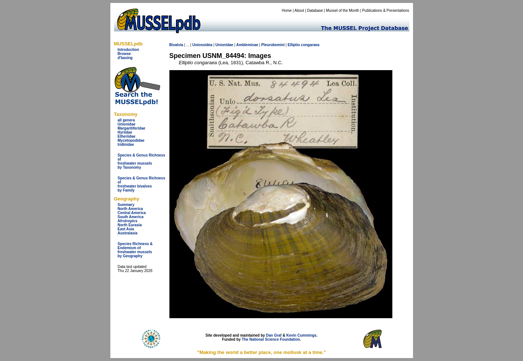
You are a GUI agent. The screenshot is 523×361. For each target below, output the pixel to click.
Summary (126, 205)
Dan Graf (274, 335)
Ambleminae (247, 45)
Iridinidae (126, 144)
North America (130, 209)
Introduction (128, 50)
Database (315, 10)
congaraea (310, 45)
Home (287, 10)
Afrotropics (128, 221)
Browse (124, 54)
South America (131, 217)
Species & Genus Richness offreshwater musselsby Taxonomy (141, 161)
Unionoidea (202, 45)
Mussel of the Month (342, 10)
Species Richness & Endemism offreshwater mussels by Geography (135, 250)
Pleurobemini (273, 45)
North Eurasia (130, 225)
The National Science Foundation (271, 339)
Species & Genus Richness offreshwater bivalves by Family (141, 184)
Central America (132, 213)
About (299, 10)
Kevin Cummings (301, 335)
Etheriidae (126, 136)
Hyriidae (125, 132)
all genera (126, 120)
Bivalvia (176, 45)
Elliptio (294, 45)
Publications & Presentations (385, 10)
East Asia (126, 229)
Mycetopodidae (131, 140)
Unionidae (126, 124)
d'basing (125, 58)
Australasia (128, 233)
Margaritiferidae (131, 128)
